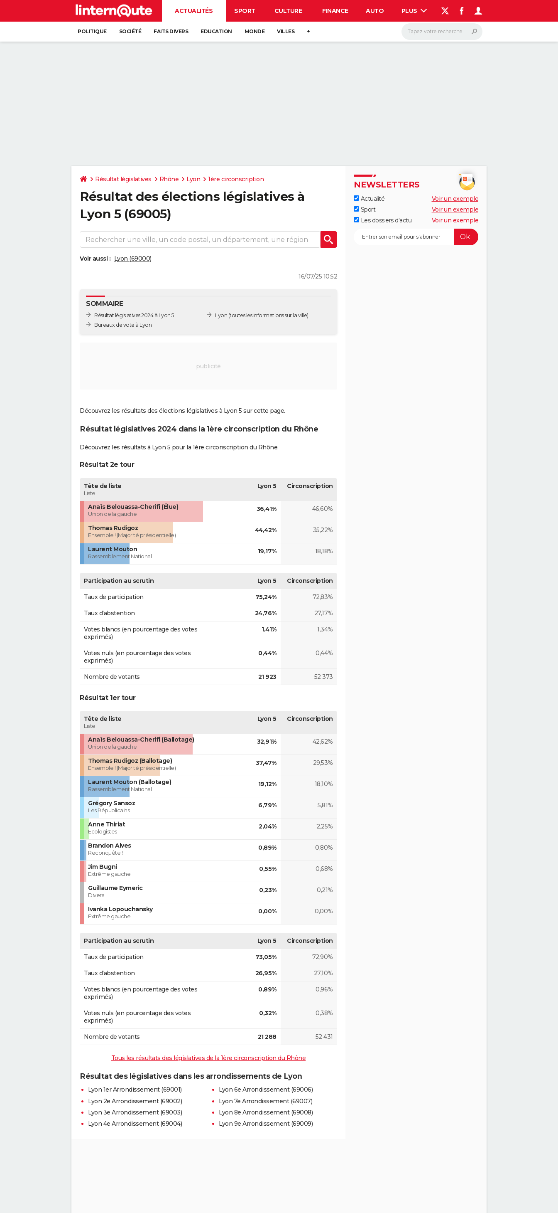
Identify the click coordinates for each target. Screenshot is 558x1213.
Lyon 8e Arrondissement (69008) (266, 1112)
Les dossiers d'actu (382, 220)
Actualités (194, 11)
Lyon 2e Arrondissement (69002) (135, 1101)
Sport (244, 11)
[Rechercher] (441, 31)
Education (216, 31)
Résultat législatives (123, 179)
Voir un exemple (455, 198)
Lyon (193, 179)
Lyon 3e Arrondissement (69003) (135, 1112)
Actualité (369, 198)
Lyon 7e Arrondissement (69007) (265, 1101)
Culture (288, 11)
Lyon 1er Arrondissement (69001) (135, 1089)
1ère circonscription (236, 179)
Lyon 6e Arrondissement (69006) (266, 1089)
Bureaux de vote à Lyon (123, 325)
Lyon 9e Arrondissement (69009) (266, 1123)
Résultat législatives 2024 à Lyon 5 (134, 315)
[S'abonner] (416, 237)
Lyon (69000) (133, 258)
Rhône (169, 179)
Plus (414, 11)
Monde (255, 31)
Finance (335, 11)
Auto (375, 11)
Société (130, 31)
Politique (92, 31)
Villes (285, 31)
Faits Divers (171, 31)
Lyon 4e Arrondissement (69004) (135, 1123)
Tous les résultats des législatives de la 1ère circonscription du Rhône (208, 1058)
